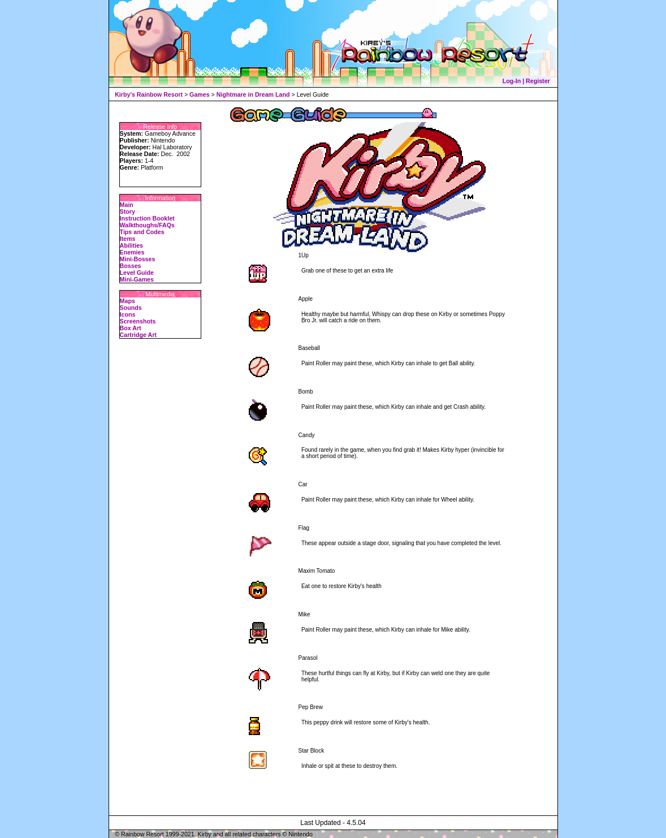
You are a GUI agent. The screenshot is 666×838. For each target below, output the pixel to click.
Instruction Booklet (147, 218)
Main (126, 204)
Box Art (130, 328)
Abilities (131, 245)
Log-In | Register (526, 80)
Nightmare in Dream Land (253, 94)
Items (128, 238)
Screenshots (138, 321)
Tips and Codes (142, 231)
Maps (127, 300)
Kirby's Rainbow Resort (149, 94)
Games (199, 94)
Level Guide (137, 272)
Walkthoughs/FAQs (147, 225)
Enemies (132, 252)
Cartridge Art (138, 334)
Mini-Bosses (137, 259)
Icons (128, 314)
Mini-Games (137, 279)
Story (127, 211)
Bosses (130, 265)
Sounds (131, 307)
